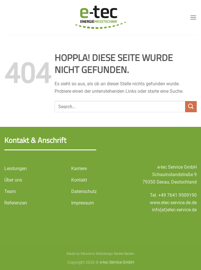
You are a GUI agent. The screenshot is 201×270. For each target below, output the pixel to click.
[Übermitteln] (191, 106)
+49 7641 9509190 (177, 195)
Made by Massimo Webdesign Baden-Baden (100, 254)
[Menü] (193, 17)
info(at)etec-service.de (174, 209)
